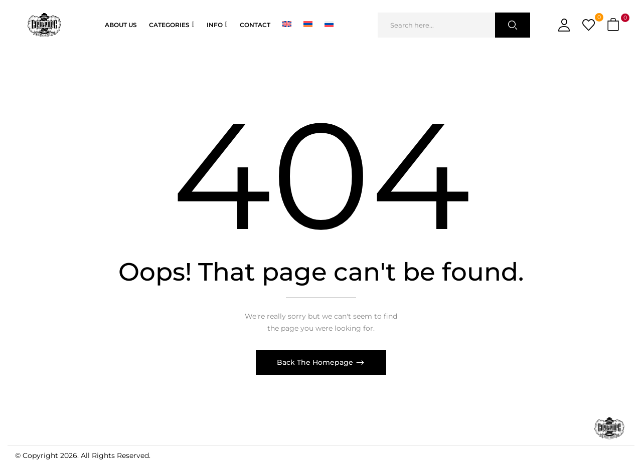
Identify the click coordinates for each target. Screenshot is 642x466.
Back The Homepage (316, 362)
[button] (614, 25)
